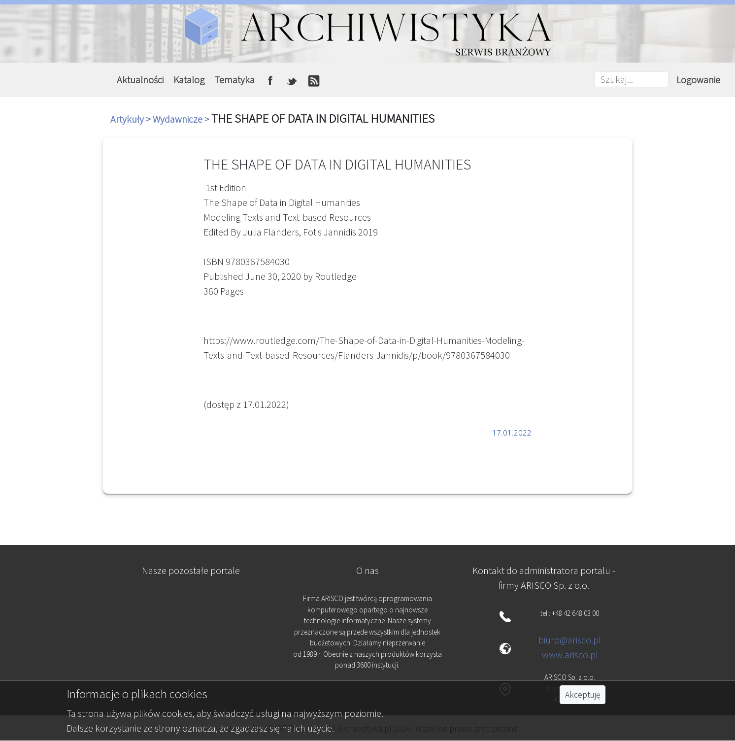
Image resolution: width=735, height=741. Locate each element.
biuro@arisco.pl (569, 640)
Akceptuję (582, 694)
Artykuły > (131, 119)
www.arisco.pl (570, 654)
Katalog (188, 79)
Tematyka (234, 79)
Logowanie (698, 79)
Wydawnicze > (182, 119)
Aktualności (140, 79)
